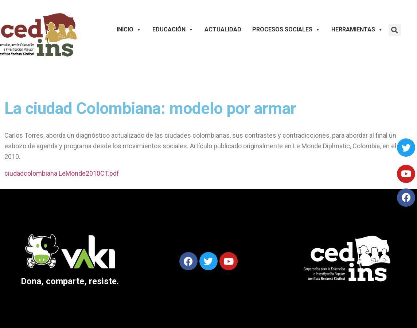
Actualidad (222, 29)
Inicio (129, 29)
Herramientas (357, 29)
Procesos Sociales (286, 29)
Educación (173, 29)
